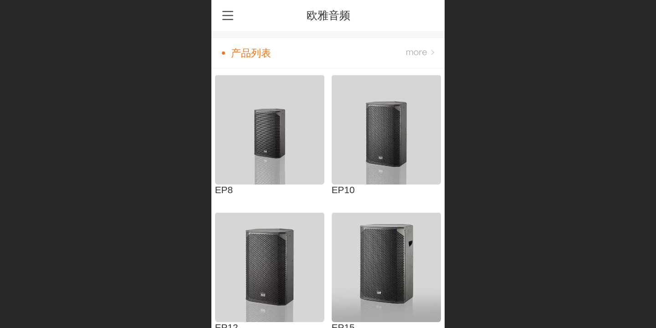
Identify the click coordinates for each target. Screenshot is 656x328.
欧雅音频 (328, 15)
